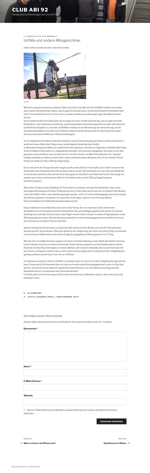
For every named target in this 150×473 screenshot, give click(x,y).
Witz (76, 297)
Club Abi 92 (30, 10)
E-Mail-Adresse (33, 381)
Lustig (31, 297)
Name (27, 366)
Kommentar (31, 328)
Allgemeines (34, 293)
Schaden (41, 297)
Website (28, 395)
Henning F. (52, 36)
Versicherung (64, 297)
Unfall (51, 297)
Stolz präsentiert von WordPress (25, 466)
